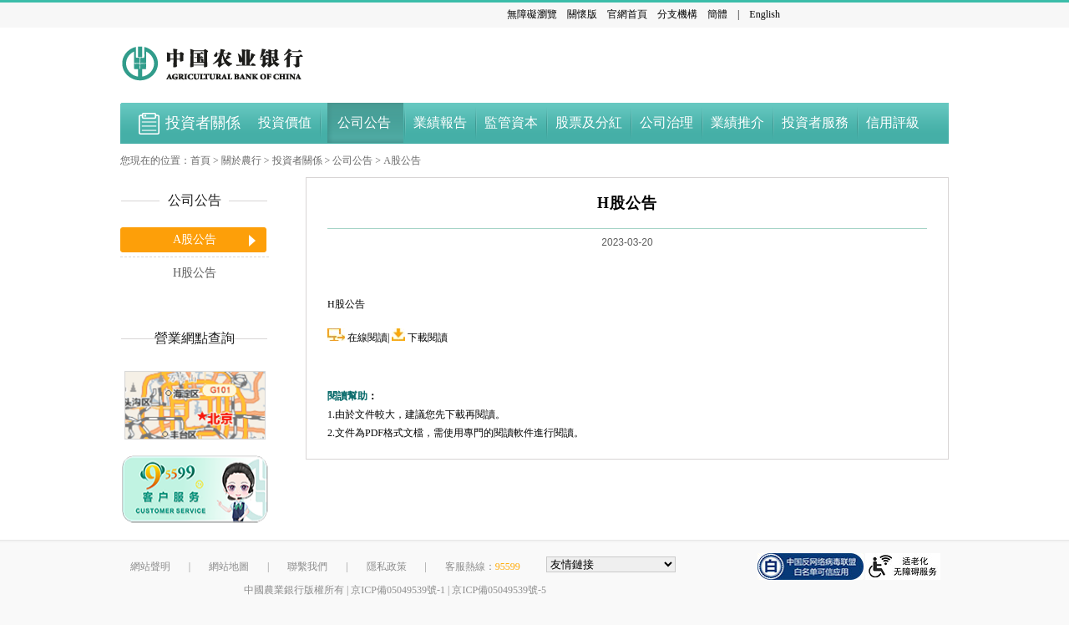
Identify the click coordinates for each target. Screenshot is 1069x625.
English (764, 14)
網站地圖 (229, 566)
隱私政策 (387, 566)
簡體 (717, 14)
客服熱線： (482, 566)
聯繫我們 (307, 566)
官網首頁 (627, 14)
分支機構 (677, 14)
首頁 (200, 160)
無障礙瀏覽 (532, 14)
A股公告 (402, 160)
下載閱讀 (428, 337)
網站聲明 (150, 566)
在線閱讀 (367, 337)
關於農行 (241, 160)
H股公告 (194, 273)
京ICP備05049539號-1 (398, 590)
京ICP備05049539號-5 (499, 590)
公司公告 (352, 160)
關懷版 (582, 14)
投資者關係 (297, 160)
